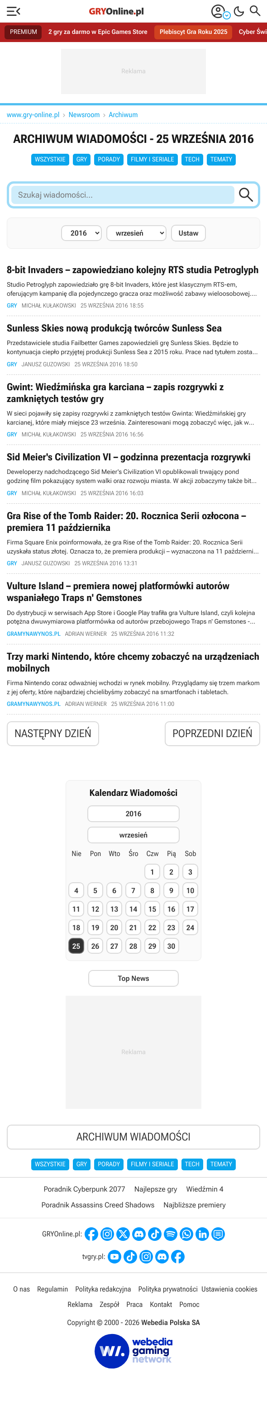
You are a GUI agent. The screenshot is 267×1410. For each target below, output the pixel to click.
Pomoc (189, 1304)
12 (95, 909)
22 (152, 927)
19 (95, 927)
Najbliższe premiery (194, 1205)
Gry (81, 159)
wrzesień (133, 835)
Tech (192, 159)
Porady (109, 159)
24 (190, 927)
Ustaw (189, 233)
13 (114, 909)
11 (76, 909)
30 (171, 946)
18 (76, 927)
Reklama (79, 1304)
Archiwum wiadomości (133, 1137)
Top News (133, 978)
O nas (21, 1289)
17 (190, 909)
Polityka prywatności (168, 1289)
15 (152, 909)
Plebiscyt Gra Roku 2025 (194, 32)
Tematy (221, 159)
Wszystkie (50, 159)
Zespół (109, 1304)
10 (190, 890)
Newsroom (84, 114)
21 (133, 927)
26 (95, 946)
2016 (134, 813)
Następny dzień (52, 733)
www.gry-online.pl (33, 114)
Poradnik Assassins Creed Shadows (97, 1205)
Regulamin (52, 1289)
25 (76, 946)
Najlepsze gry (155, 1189)
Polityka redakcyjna (103, 1289)
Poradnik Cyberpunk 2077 (84, 1189)
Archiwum (123, 114)
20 (114, 927)
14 (133, 909)
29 (152, 946)
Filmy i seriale (152, 159)
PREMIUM (23, 32)
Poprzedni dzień (212, 733)
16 (171, 909)
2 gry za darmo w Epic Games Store (98, 32)
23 (171, 927)
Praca (134, 1304)
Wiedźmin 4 (204, 1189)
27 (114, 946)
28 (133, 946)
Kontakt (161, 1304)
